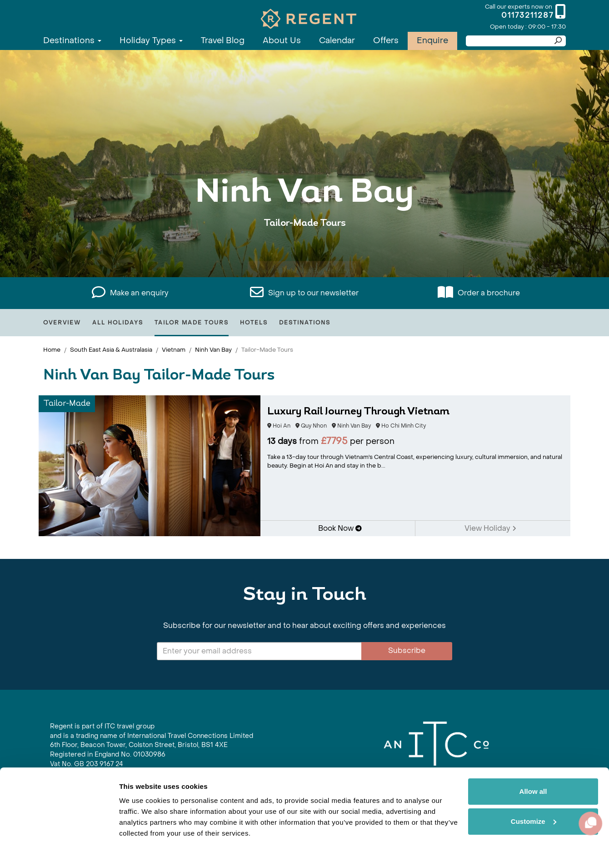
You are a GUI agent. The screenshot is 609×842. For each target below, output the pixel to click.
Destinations (72, 40)
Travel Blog (223, 40)
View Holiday (490, 528)
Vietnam (173, 350)
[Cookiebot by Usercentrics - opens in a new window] (59, 824)
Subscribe (406, 650)
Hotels (254, 322)
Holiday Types (151, 40)
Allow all (533, 757)
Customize (533, 787)
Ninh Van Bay (213, 350)
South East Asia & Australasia (111, 350)
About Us (282, 40)
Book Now (340, 528)
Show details (140, 824)
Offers (386, 40)
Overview (62, 322)
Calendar (337, 40)
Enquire (432, 40)
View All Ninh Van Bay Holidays (305, 251)
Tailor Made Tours (192, 322)
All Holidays (117, 322)
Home (51, 350)
